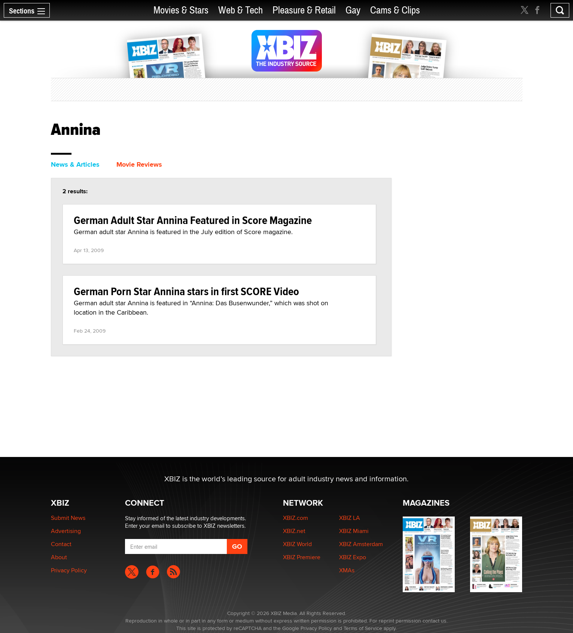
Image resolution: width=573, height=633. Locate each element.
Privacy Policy (69, 570)
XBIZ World (297, 544)
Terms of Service (363, 628)
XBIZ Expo (352, 557)
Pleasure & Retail (304, 10)
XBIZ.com (295, 518)
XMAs (346, 570)
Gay (352, 10)
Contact (61, 544)
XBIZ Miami (354, 531)
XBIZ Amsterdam (361, 544)
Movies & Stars (180, 10)
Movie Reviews (139, 164)
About (59, 557)
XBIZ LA (349, 518)
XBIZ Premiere (301, 557)
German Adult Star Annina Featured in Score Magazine (193, 220)
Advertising (66, 531)
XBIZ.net (294, 531)
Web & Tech (240, 10)
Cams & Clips (395, 10)
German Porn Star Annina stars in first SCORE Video (186, 291)
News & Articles (75, 164)
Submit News (68, 518)
